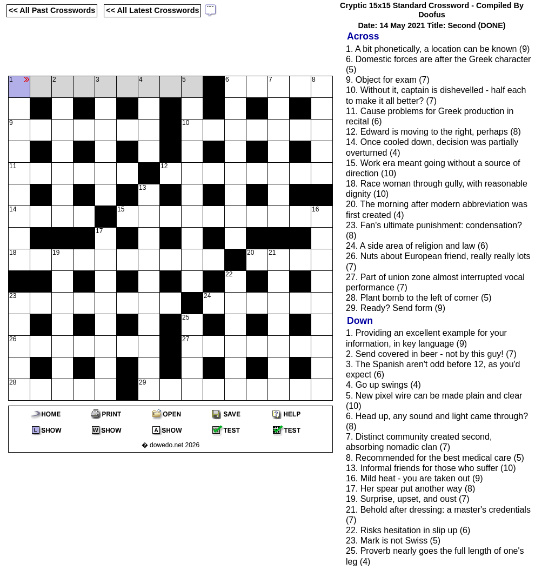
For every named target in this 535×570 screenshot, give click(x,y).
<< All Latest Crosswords (152, 10)
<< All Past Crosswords (52, 10)
